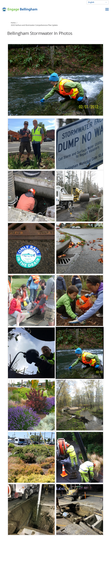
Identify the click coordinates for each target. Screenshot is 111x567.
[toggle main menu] (107, 9)
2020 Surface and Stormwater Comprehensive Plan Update (34, 25)
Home (13, 23)
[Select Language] (98, 2)
